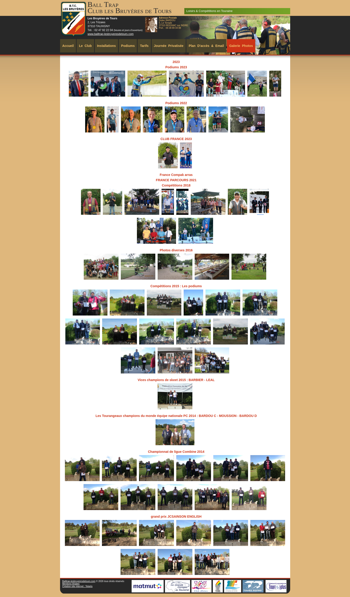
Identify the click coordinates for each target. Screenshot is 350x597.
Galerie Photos (241, 46)
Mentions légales (71, 584)
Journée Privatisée (169, 46)
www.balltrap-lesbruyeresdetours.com (111, 34)
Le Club (85, 46)
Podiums (128, 46)
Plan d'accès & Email (206, 46)
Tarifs (144, 46)
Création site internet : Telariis (77, 586)
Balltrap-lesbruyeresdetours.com (78, 581)
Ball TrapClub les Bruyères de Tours (130, 7)
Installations (106, 46)
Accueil (68, 46)
